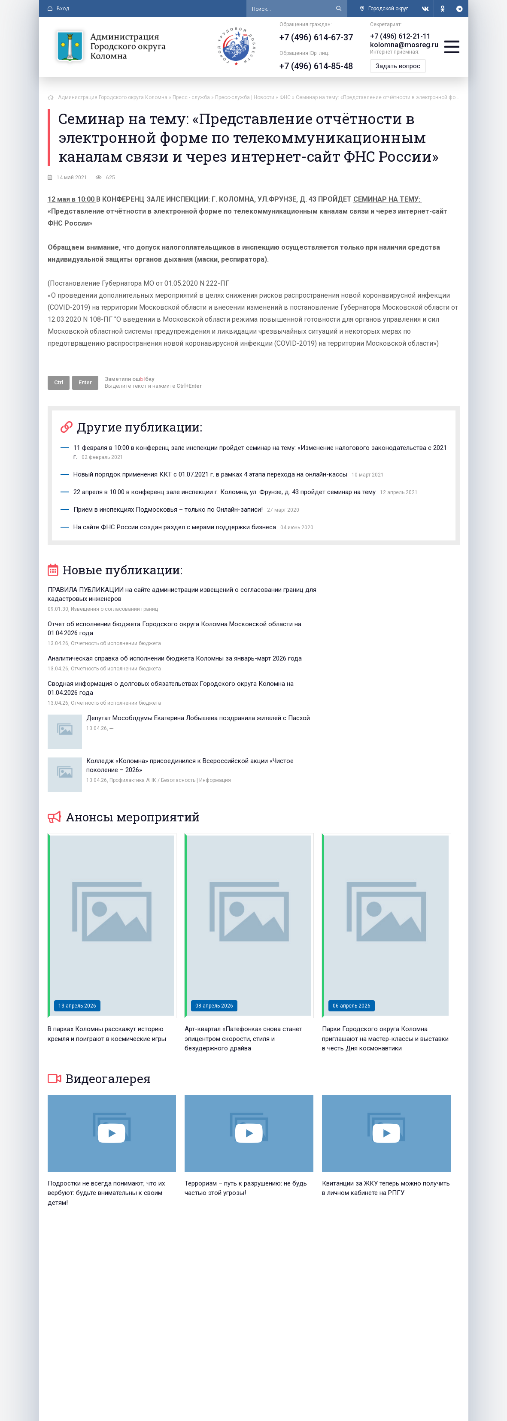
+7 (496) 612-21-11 (397, 36)
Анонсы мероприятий (124, 714)
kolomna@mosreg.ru (400, 45)
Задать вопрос (394, 66)
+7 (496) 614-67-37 (312, 37)
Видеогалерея (99, 976)
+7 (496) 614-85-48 (312, 66)
